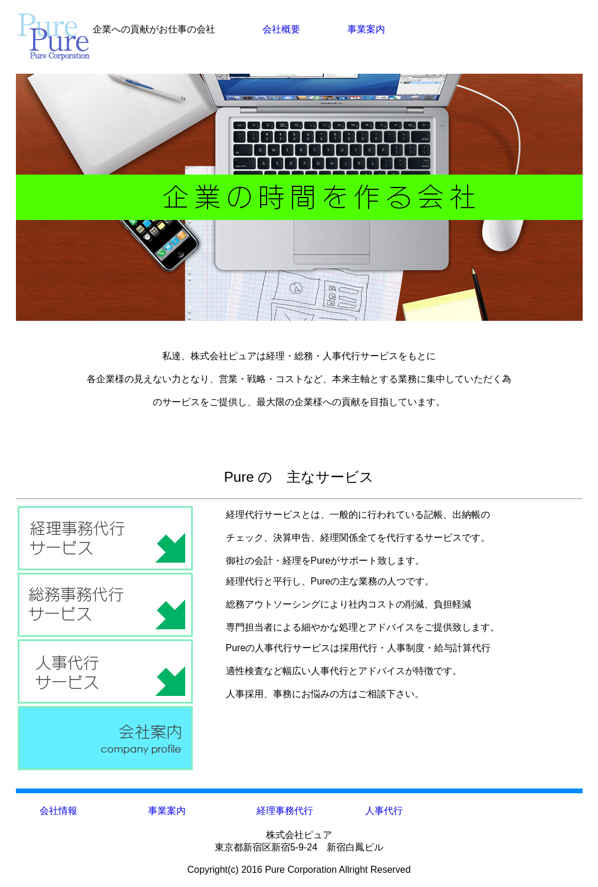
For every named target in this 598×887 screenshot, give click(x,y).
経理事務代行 (285, 811)
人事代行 (384, 811)
